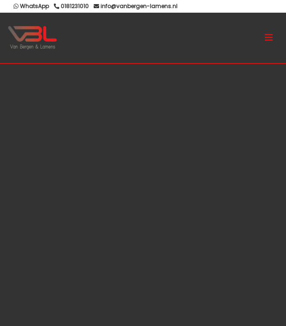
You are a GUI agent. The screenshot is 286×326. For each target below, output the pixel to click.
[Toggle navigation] (269, 37)
